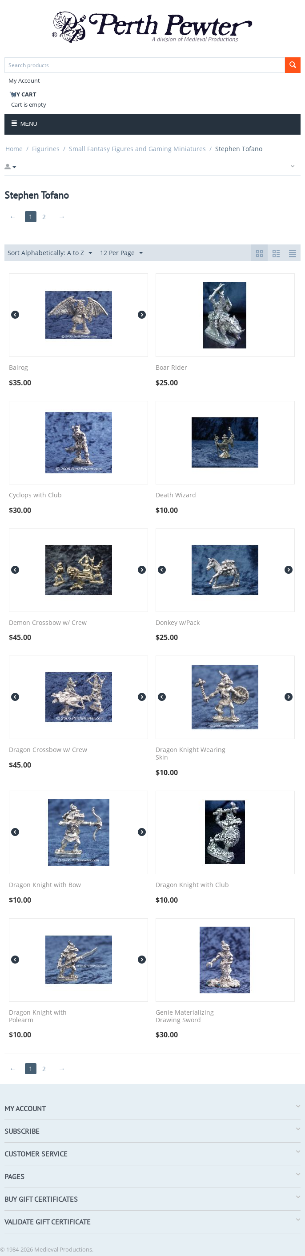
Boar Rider (171, 368)
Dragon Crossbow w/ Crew (48, 750)
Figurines (46, 148)
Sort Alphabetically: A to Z (50, 253)
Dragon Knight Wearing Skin (190, 753)
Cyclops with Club (35, 495)
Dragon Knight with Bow (45, 885)
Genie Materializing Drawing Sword (185, 1016)
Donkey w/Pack (178, 623)
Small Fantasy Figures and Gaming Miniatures (137, 148)
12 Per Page (121, 253)
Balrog (18, 368)
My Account (24, 80)
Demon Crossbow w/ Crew (48, 623)
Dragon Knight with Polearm (38, 1016)
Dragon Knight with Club (192, 885)
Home (14, 148)
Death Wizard (176, 495)
